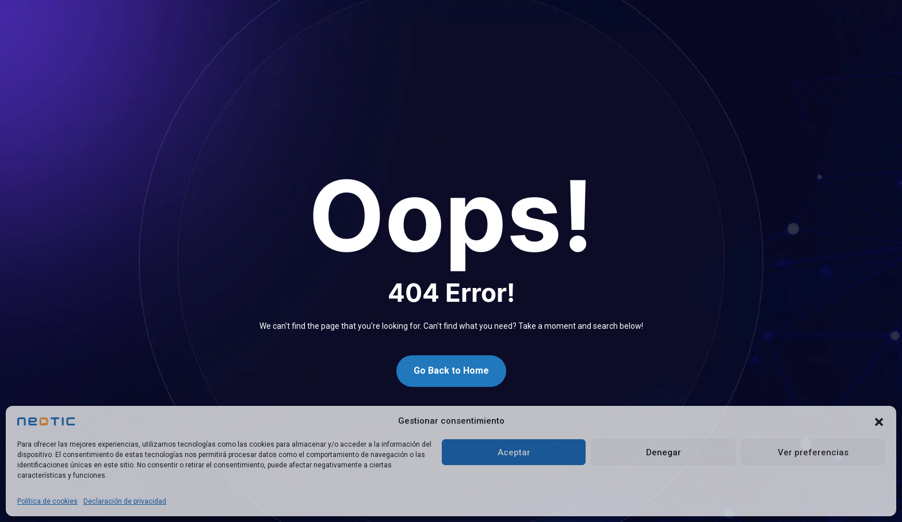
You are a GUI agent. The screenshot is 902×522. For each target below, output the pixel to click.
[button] (879, 421)
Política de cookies (47, 501)
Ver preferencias (813, 452)
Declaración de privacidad (124, 501)
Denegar (663, 452)
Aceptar (514, 452)
